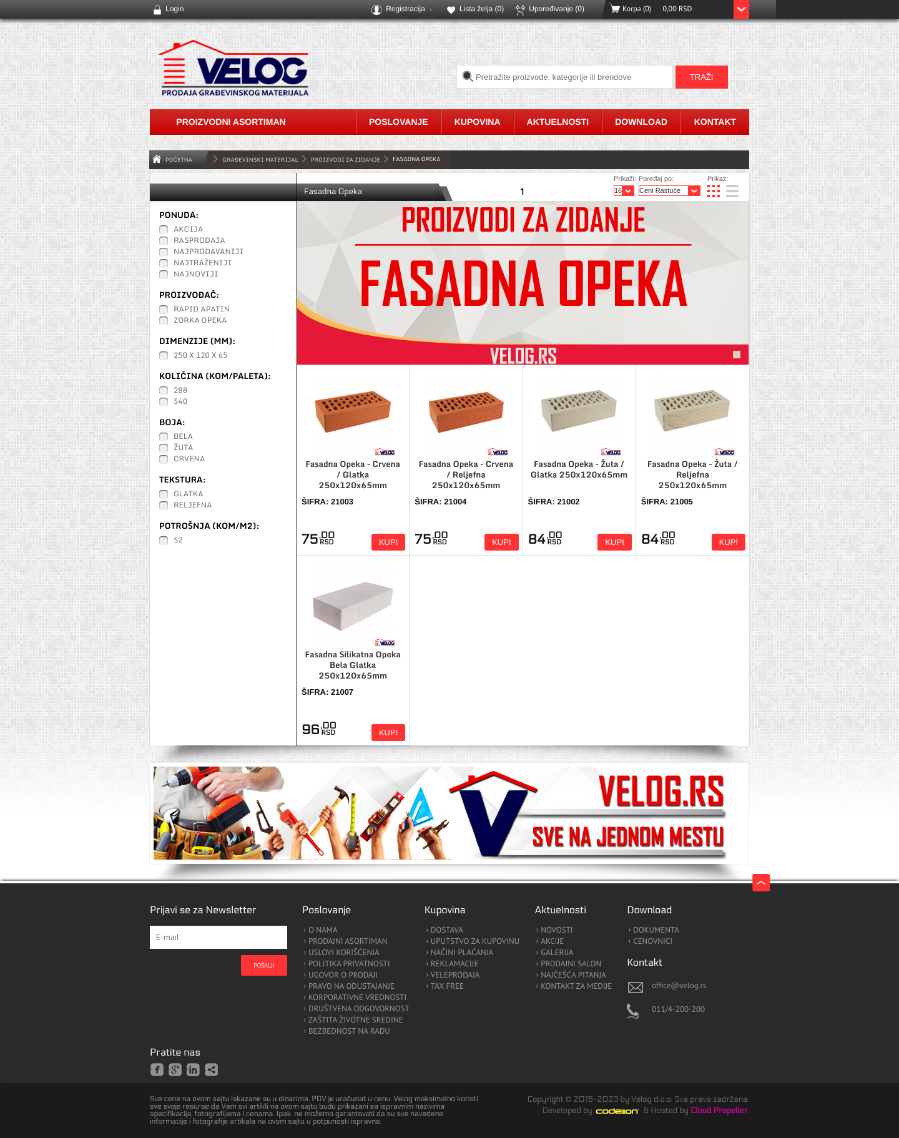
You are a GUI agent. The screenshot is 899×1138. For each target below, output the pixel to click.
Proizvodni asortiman (230, 122)
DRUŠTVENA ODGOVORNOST (359, 1009)
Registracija (405, 8)
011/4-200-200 (678, 1009)
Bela (183, 437)
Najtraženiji (203, 263)
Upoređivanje (556, 8)
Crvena (189, 459)
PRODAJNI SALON (571, 964)
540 (180, 402)
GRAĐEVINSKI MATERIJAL (260, 159)
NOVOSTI (556, 930)
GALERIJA (557, 953)
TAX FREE (447, 986)
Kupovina (477, 122)
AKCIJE (552, 941)
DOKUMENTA (656, 930)
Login (174, 8)
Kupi (388, 542)
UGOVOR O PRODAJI (343, 975)
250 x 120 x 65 (200, 356)
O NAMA (323, 930)
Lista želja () (481, 8)
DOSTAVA (447, 930)
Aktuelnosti (558, 122)
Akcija (188, 229)
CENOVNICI (652, 941)
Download (641, 122)
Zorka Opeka (200, 321)
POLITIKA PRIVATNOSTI (349, 964)
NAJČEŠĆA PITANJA (573, 975)
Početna (178, 159)
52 (178, 540)
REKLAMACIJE (455, 964)
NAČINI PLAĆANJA (462, 953)
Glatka (189, 494)
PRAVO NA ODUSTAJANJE (351, 986)
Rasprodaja (199, 241)
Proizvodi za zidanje (345, 159)
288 (180, 391)
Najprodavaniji (208, 252)
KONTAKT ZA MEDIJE (576, 986)
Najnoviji (196, 274)
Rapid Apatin (202, 309)
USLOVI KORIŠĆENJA (344, 953)
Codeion (626, 1111)
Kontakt (715, 122)
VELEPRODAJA (455, 975)
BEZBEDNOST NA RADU (349, 1031)
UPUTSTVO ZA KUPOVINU (475, 941)
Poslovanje (398, 122)
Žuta (183, 448)
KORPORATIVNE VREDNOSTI (357, 998)
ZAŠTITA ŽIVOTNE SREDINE (355, 1020)
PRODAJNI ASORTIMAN (347, 941)
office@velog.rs (679, 985)
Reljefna (193, 505)
